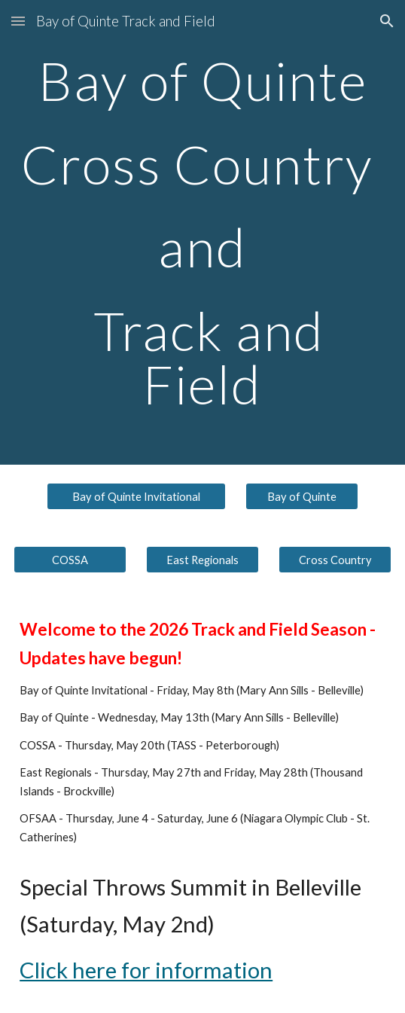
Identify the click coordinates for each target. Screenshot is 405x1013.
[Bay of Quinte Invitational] (136, 496)
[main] (202, 232)
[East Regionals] (202, 559)
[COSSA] (70, 559)
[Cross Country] (335, 559)
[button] (18, 20)
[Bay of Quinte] (302, 496)
